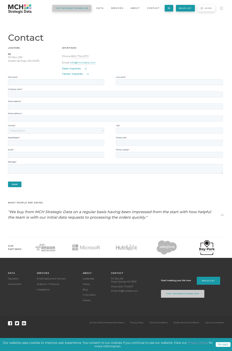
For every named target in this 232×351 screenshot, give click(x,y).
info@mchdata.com (83, 62)
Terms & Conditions (156, 322)
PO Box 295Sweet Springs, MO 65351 (24, 59)
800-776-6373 (79, 56)
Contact (153, 8)
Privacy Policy (133, 322)
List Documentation (214, 322)
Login (206, 8)
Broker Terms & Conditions (185, 322)
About (135, 8)
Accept (223, 344)
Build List (185, 8)
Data (100, 8)
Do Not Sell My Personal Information (103, 322)
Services (117, 8)
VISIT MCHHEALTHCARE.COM (72, 8)
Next (221, 214)
